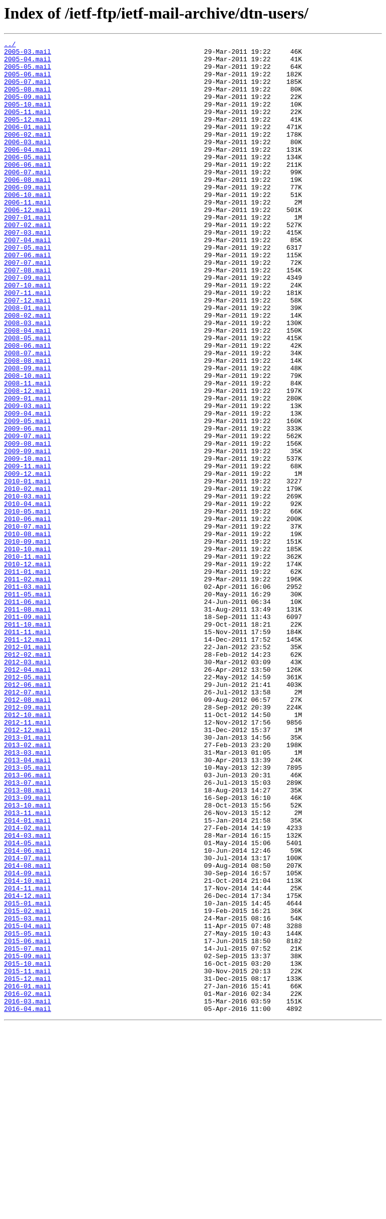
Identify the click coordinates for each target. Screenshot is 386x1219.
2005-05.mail (27, 72)
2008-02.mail (27, 370)
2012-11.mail (27, 859)
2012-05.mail (27, 804)
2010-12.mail (27, 669)
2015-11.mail (27, 1157)
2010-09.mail (27, 642)
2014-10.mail (27, 1049)
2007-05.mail (27, 289)
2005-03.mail (27, 54)
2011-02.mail (27, 687)
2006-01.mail (27, 144)
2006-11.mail (27, 235)
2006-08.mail (27, 208)
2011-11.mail (27, 750)
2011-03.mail (27, 696)
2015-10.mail (27, 1148)
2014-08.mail (27, 1031)
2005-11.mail (27, 126)
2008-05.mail (27, 397)
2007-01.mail (27, 253)
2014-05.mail (27, 1003)
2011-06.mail (27, 714)
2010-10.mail (27, 651)
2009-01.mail (27, 470)
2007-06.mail (27, 298)
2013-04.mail (27, 904)
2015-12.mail (27, 1166)
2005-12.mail (27, 135)
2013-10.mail (27, 958)
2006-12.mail (27, 244)
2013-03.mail (27, 895)
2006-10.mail (27, 226)
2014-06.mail (27, 1013)
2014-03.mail (27, 994)
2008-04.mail (27, 388)
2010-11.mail (27, 660)
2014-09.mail (27, 1040)
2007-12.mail (27, 352)
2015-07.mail (27, 1130)
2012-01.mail (27, 768)
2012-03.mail (27, 786)
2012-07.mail (27, 823)
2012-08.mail (27, 832)
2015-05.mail (27, 1112)
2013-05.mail (27, 913)
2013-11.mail (27, 967)
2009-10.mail (27, 542)
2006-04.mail (27, 171)
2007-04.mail (27, 280)
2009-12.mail (27, 560)
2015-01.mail (27, 1076)
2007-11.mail (27, 343)
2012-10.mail (27, 850)
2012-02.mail (27, 777)
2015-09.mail (27, 1139)
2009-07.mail (27, 515)
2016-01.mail (27, 1175)
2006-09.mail (27, 217)
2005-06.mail (27, 81)
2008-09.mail (27, 434)
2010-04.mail (27, 596)
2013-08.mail (27, 940)
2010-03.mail (27, 587)
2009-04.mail (27, 488)
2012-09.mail (27, 841)
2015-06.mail (27, 1121)
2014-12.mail (27, 1067)
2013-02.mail (27, 886)
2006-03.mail (27, 162)
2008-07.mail (27, 416)
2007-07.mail (27, 307)
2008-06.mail (27, 407)
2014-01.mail (27, 976)
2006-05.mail (27, 180)
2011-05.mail (27, 705)
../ (10, 45)
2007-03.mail (27, 271)
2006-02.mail (27, 153)
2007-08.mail (27, 316)
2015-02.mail (27, 1085)
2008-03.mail (27, 379)
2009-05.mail (27, 497)
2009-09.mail (27, 533)
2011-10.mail (27, 741)
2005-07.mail (27, 90)
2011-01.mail (27, 678)
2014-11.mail (27, 1058)
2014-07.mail (27, 1022)
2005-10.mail (27, 117)
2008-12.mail (27, 461)
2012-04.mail (27, 795)
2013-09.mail (27, 949)
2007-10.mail (27, 334)
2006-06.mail (27, 189)
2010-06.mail (27, 615)
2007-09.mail (27, 325)
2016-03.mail (27, 1193)
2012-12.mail (27, 868)
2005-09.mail (27, 108)
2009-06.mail (27, 506)
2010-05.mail (27, 606)
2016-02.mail (27, 1184)
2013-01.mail (27, 877)
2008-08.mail (27, 425)
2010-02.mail (27, 578)
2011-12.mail (27, 759)
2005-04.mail (27, 63)
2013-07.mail (27, 931)
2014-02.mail (27, 985)
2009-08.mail (27, 524)
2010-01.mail (27, 569)
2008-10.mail (27, 443)
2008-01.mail (27, 361)
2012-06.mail (27, 814)
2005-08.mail (27, 99)
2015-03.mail (27, 1094)
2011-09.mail (27, 732)
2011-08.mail (27, 723)
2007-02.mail (27, 262)
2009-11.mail (27, 551)
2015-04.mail (27, 1103)
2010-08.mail (27, 633)
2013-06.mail (27, 922)
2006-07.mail (27, 199)
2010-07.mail (27, 624)
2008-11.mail (27, 452)
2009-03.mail (27, 479)
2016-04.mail (27, 1202)
